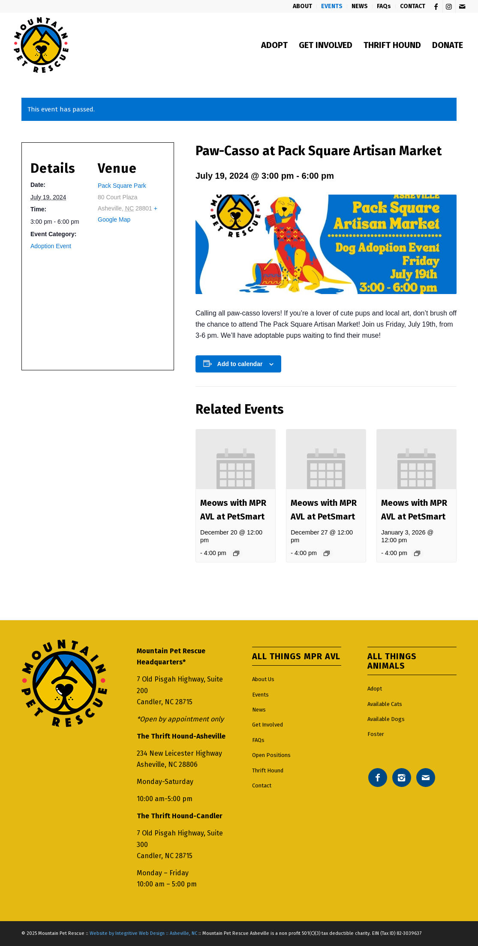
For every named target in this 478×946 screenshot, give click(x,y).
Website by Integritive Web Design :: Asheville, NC (143, 933)
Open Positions (271, 755)
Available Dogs (386, 719)
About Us (263, 679)
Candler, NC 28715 (164, 702)
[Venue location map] (94, 306)
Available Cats (384, 704)
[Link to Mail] (462, 6)
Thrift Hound (267, 770)
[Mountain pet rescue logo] (40, 45)
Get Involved (267, 724)
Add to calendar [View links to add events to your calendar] (240, 363)
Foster (375, 734)
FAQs (258, 740)
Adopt (374, 688)
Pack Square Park (122, 185)
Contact (261, 785)
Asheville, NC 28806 (167, 764)
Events (260, 694)
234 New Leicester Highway (179, 753)
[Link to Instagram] (449, 6)
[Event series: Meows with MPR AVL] (236, 553)
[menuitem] (303, 6)
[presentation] (235, 459)
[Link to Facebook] (436, 6)
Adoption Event (50, 246)
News (259, 709)
